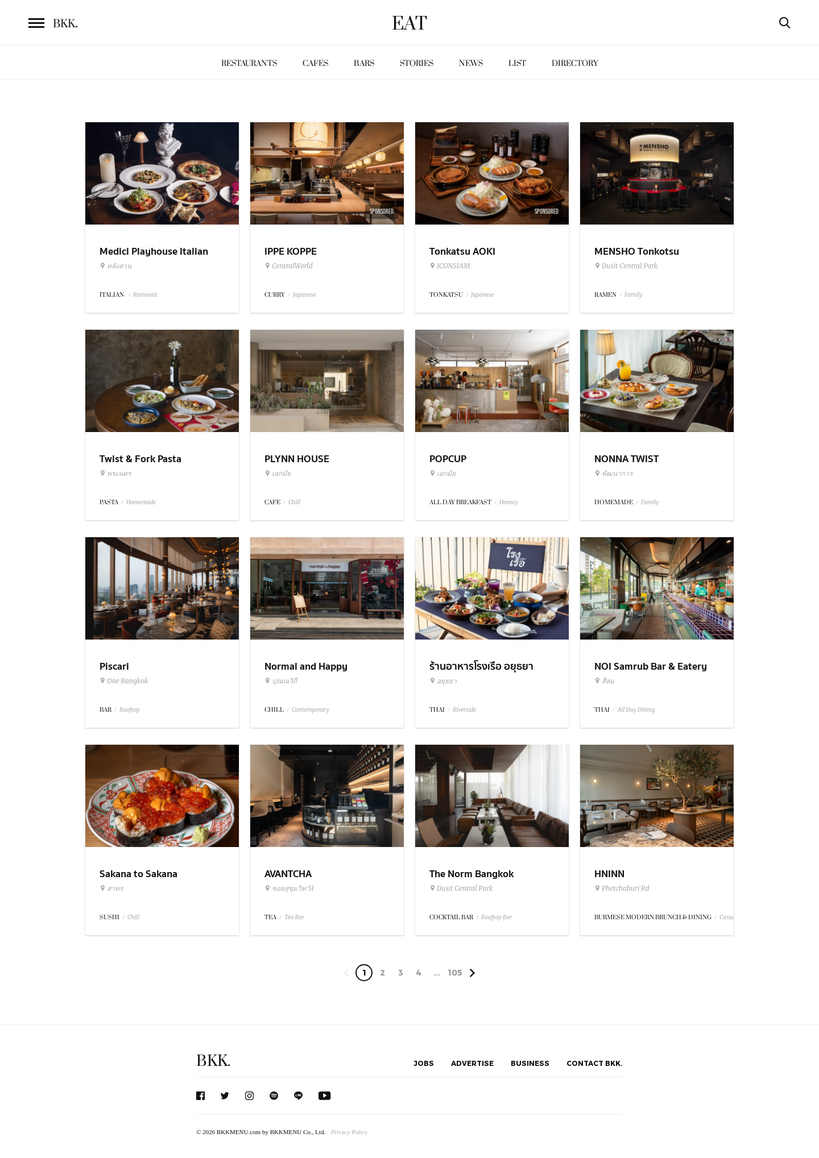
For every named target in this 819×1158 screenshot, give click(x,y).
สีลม (604, 681)
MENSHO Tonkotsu (636, 251)
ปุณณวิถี (280, 681)
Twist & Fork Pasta (140, 459)
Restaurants (249, 63)
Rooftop (129, 709)
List (517, 63)
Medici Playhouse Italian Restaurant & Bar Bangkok (158, 258)
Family (633, 294)
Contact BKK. (594, 1063)
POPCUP (447, 459)
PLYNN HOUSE (296, 459)
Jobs (423, 1063)
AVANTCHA (288, 874)
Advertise (472, 1063)
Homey (508, 502)
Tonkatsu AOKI (462, 251)
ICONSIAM (449, 266)
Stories (416, 63)
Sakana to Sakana (138, 874)
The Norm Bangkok (471, 874)
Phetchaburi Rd (622, 888)
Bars (364, 63)
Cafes (315, 63)
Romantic (145, 294)
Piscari (114, 666)
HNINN (609, 874)
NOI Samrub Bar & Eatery (650, 666)
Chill (294, 502)
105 (455, 972)
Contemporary (310, 709)
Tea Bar (294, 917)
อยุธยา (443, 681)
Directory (575, 63)
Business (530, 1063)
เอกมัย (277, 473)
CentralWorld (288, 266)
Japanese (304, 294)
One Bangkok (124, 681)
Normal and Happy (306, 666)
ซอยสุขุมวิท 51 (289, 888)
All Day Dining (636, 709)
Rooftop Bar (496, 917)
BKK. (213, 1061)
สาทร (111, 888)
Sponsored (382, 211)
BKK (65, 24)
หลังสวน (115, 266)
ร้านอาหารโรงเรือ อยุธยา (481, 666)
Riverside (464, 709)
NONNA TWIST (626, 459)
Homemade (141, 502)
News (471, 63)
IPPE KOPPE (290, 251)
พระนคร (115, 473)
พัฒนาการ (613, 473)
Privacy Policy (349, 1131)
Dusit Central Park (626, 266)
